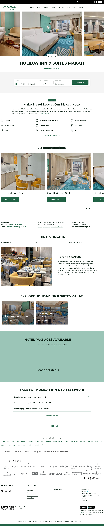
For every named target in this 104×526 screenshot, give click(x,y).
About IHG (30, 490)
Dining (53, 7)
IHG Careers (30, 492)
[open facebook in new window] (47, 426)
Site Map (83, 498)
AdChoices (84, 491)
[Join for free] (90, 2)
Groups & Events (71, 7)
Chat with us (8, 2)
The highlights (52, 237)
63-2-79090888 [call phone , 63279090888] (16, 224)
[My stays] (80, 2)
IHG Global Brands (32, 494)
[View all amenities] (52, 136)
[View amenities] (44, 321)
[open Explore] (8, 452)
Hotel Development (32, 496)
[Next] (55, 56)
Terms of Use (85, 489)
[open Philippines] (17, 452)
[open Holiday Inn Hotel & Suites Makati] (55, 452)
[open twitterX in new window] (56, 426)
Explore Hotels (58, 489)
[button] (10, 199)
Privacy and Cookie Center (88, 493)
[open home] (2, 451)
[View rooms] (8, 321)
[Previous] (49, 56)
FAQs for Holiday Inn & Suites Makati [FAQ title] (52, 389)
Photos (81, 7)
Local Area (60, 7)
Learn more (62, 279)
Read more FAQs (52, 415)
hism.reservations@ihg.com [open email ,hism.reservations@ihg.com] (16, 227)
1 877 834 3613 (20, 508)
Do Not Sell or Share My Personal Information (90, 496)
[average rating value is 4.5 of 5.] (49, 69)
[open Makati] (27, 452)
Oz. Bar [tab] (37, 242)
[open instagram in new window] (52, 426)
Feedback (84, 500)
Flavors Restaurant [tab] (8, 242)
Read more (45, 113)
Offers (32, 7)
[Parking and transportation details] (50, 227)
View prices (80, 82)
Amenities (46, 7)
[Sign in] (99, 2)
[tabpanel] (52, 266)
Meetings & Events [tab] (75, 242)
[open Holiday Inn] (37, 452)
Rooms (38, 7)
